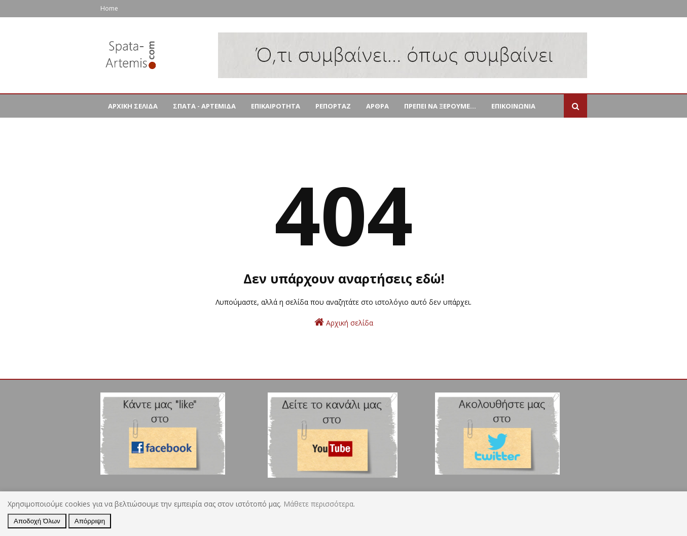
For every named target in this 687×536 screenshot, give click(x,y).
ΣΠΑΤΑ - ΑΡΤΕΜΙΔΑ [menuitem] (204, 106)
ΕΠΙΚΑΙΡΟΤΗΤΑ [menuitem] (275, 106)
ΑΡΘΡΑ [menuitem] (377, 106)
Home (109, 8)
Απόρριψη (90, 521)
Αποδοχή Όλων (37, 521)
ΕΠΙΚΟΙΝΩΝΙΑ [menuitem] (513, 106)
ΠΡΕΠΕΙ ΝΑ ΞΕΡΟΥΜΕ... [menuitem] (440, 106)
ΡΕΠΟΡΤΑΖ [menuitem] (333, 106)
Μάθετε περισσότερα (318, 504)
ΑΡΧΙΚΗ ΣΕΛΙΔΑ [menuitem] (133, 106)
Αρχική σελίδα (343, 322)
